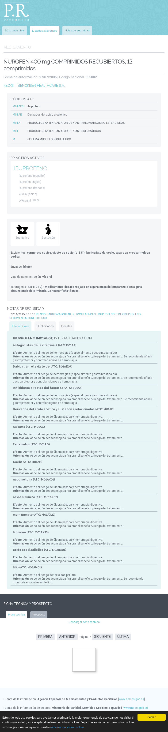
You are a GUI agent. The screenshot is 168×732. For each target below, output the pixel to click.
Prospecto (39, 614)
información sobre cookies (67, 727)
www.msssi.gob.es (135, 707)
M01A (16, 122)
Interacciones (20, 326)
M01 (15, 131)
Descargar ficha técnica (84, 622)
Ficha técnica (16, 614)
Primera (45, 637)
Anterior (67, 637)
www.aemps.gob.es (131, 699)
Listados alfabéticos (44, 30)
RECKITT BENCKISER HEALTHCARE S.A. (34, 85)
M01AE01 (19, 106)
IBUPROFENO (30, 168)
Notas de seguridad (77, 30)
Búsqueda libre (14, 30)
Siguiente (102, 637)
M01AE (17, 114)
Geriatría (66, 326)
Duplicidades (45, 326)
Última (123, 637)
